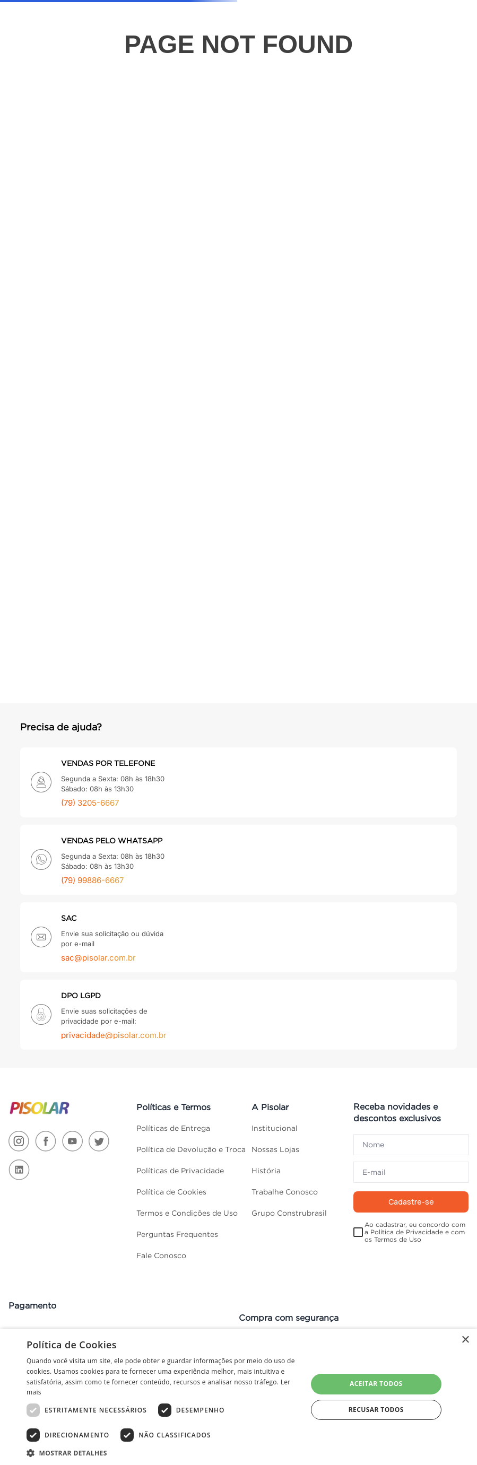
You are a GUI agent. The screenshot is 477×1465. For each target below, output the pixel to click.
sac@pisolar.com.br (98, 958)
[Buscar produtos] (269, 38)
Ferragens (39, 243)
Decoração (40, 221)
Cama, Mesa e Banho (37, 100)
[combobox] (192, 38)
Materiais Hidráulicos (41, 432)
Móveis (37, 458)
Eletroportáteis (379, 335)
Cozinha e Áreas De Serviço (40, 189)
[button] (163, 1452)
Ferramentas (43, 266)
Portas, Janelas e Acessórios (41, 541)
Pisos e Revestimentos (47, 510)
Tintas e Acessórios (40, 600)
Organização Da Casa (44, 482)
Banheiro (38, 129)
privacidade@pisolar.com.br (114, 1035)
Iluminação (40, 288)
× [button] (465, 1340)
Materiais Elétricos (40, 405)
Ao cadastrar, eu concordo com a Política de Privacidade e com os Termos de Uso (415, 1232)
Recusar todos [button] (376, 1409)
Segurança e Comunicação (45, 572)
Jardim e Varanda (40, 317)
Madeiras (38, 345)
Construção (152, 335)
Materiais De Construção (41, 374)
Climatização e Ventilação (44, 153)
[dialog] (238, 1397)
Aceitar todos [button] (376, 1383)
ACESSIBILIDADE (49, 9)
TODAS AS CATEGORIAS (43, 69)
